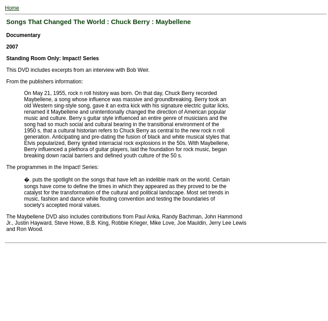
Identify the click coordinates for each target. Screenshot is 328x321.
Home (12, 8)
